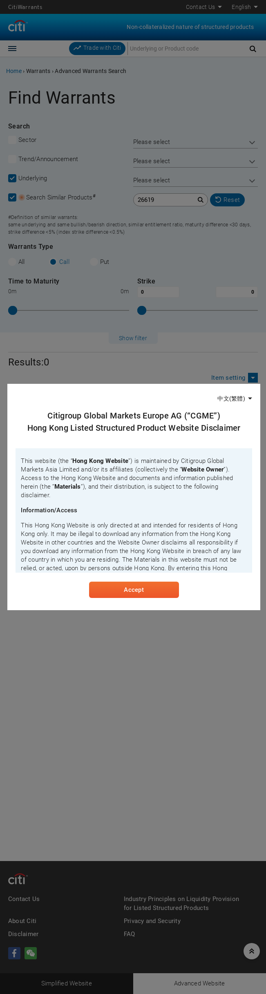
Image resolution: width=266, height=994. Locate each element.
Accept (133, 590)
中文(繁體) (231, 398)
